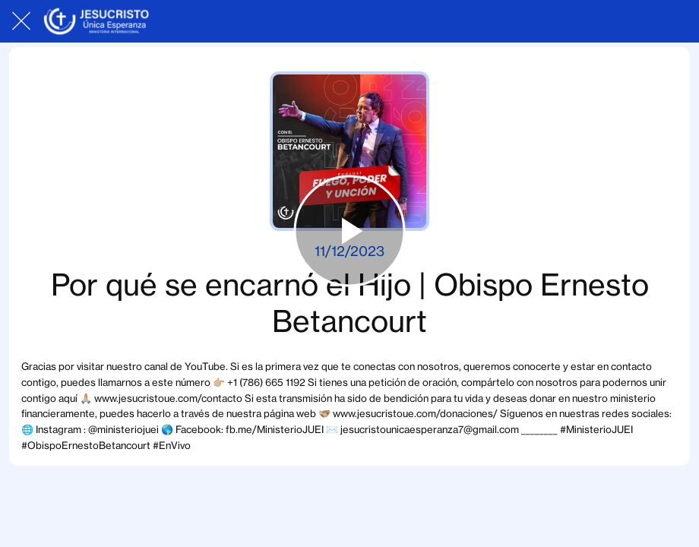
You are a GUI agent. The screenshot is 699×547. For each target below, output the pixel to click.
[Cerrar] (21, 21)
